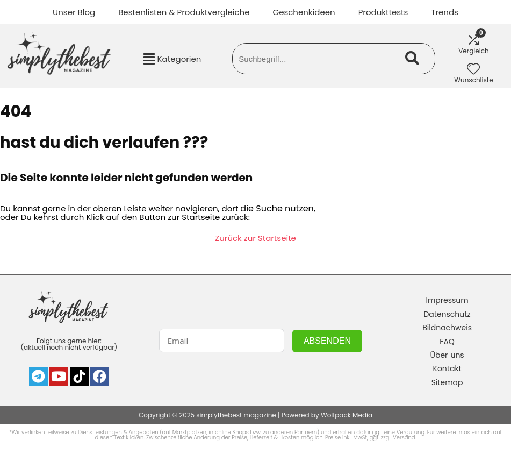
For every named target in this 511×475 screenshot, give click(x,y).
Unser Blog (74, 12)
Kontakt (447, 368)
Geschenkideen (303, 12)
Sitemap (447, 382)
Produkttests (383, 12)
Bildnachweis (447, 327)
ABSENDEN (327, 340)
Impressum (447, 300)
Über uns (447, 355)
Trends (444, 12)
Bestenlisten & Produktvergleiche (183, 12)
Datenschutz (446, 314)
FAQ (447, 341)
